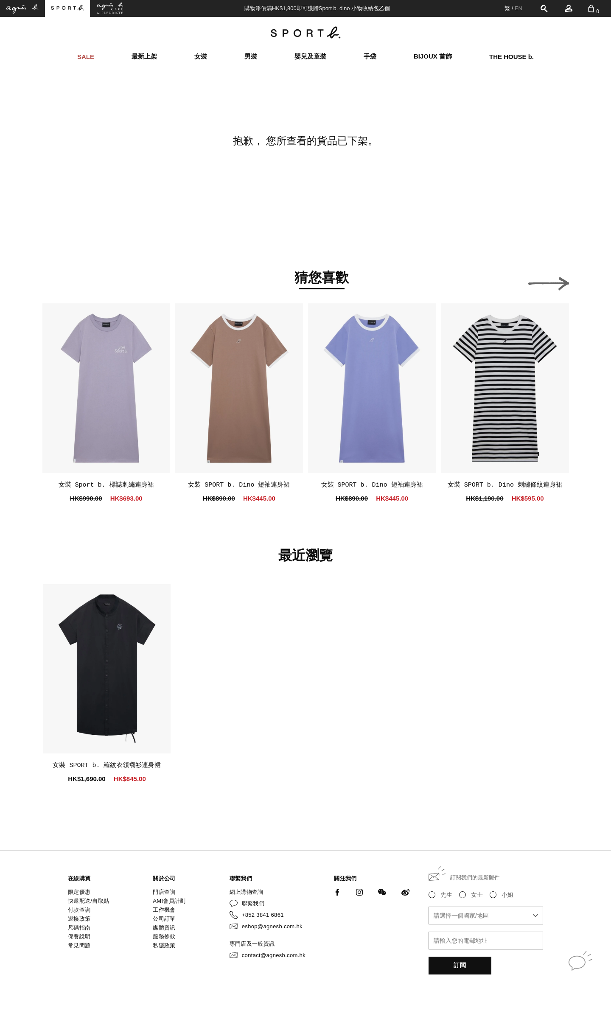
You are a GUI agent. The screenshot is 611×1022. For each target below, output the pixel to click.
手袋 (370, 56)
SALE (85, 56)
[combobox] (486, 915)
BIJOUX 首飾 (433, 56)
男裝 (250, 56)
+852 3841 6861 (263, 915)
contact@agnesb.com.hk (274, 955)
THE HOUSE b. (511, 56)
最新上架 (144, 56)
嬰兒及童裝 (310, 56)
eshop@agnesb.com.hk (272, 926)
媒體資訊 (164, 927)
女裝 (200, 56)
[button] (62, 281)
